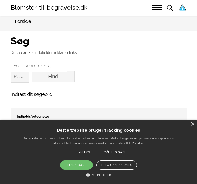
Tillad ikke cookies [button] (116, 165)
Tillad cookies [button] (76, 165)
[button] (98, 175)
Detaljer (137, 143)
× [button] (192, 124)
